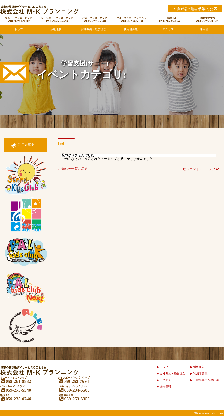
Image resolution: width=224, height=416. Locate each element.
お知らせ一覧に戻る (73, 169)
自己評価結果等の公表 (195, 9)
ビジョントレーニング (201, 169)
